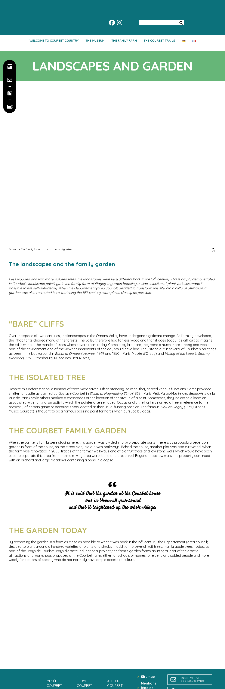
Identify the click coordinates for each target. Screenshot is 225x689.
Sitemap (148, 676)
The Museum (95, 41)
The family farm (124, 41)
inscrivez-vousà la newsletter (193, 679)
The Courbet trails (159, 41)
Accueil (13, 249)
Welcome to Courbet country (54, 41)
